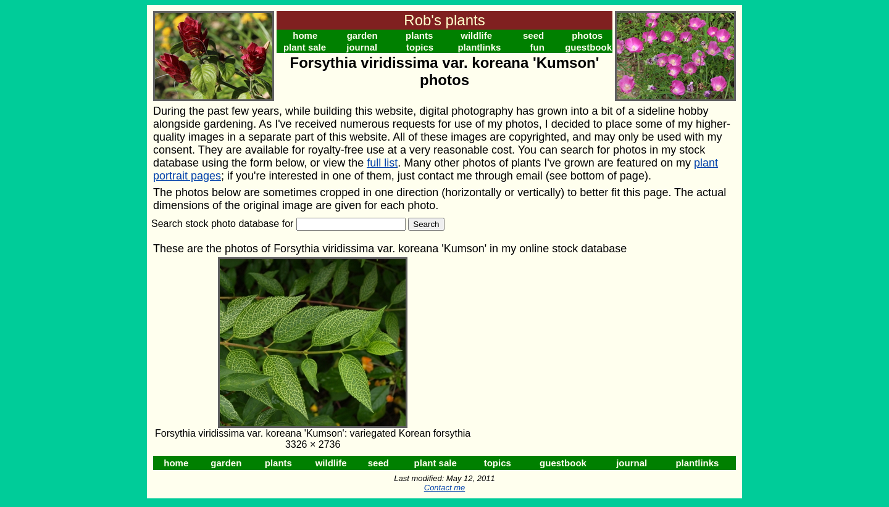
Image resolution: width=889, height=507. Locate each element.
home (305, 35)
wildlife (476, 35)
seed (533, 35)
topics (419, 47)
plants (419, 35)
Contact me (444, 487)
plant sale (304, 47)
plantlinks (479, 47)
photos (587, 35)
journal (361, 47)
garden (362, 35)
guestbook (588, 47)
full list (382, 163)
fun (537, 47)
